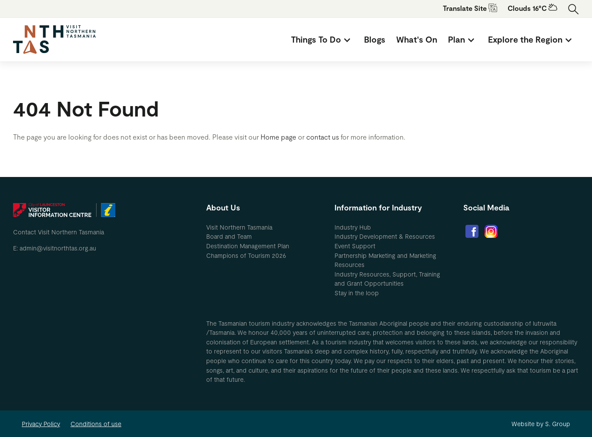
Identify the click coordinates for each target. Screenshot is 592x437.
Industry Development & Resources (384, 236)
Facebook (472, 231)
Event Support (354, 246)
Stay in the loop (356, 293)
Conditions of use (95, 423)
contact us (322, 137)
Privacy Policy (41, 423)
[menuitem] (322, 39)
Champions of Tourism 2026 (246, 255)
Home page (278, 137)
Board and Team (229, 236)
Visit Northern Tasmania (239, 227)
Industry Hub (352, 227)
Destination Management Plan (247, 246)
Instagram (491, 231)
